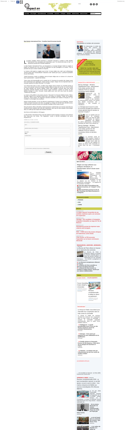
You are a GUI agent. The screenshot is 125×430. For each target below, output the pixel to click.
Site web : (27, 132)
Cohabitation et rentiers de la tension (86, 43)
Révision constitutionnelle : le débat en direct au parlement (94, 254)
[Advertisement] (62, 27)
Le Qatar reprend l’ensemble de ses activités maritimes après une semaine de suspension (87, 184)
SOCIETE (57, 13)
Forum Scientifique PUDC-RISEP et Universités (82, 245)
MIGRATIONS (75, 13)
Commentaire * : (28, 135)
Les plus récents (81, 237)
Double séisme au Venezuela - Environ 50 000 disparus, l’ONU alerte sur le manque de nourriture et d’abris (89, 300)
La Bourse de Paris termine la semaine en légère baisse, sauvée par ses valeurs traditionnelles (87, 229)
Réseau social (4, 1)
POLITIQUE (33, 13)
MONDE (69, 13)
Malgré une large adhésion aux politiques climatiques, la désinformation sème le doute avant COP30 (88, 146)
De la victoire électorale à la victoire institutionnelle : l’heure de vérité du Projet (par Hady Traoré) (95, 360)
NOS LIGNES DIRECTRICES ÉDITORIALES (87, 406)
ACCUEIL (26, 13)
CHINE (79, 176)
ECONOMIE (50, 13)
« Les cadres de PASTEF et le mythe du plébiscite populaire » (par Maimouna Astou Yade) (95, 378)
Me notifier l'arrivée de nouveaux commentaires (38, 148)
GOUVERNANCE (42, 13)
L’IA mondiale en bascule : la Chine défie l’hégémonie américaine (87, 329)
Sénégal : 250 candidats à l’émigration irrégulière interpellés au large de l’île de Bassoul (88, 189)
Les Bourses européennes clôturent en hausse (90, 224)
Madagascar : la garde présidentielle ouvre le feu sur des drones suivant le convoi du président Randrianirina (88, 287)
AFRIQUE (63, 13)
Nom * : (26, 124)
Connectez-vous (120, 1)
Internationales (81, 268)
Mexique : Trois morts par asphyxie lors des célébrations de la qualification (88, 293)
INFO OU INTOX (81, 140)
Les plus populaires (93, 237)
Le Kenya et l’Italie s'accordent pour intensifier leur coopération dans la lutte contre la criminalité (88, 274)
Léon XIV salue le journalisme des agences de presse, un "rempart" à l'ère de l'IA (88, 161)
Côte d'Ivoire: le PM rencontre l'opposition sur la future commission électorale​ (88, 203)
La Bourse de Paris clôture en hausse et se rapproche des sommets (88, 213)
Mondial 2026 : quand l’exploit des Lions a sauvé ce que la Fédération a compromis (95, 387)
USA (78, 174)
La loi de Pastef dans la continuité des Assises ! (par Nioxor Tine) (95, 369)
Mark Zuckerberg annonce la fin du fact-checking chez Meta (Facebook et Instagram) (87, 163)
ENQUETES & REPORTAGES (85, 78)
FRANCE (80, 171)
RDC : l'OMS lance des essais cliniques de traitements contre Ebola (87, 199)
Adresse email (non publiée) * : (32, 128)
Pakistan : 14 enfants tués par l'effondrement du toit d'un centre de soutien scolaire (88, 307)
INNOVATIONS (83, 13)
